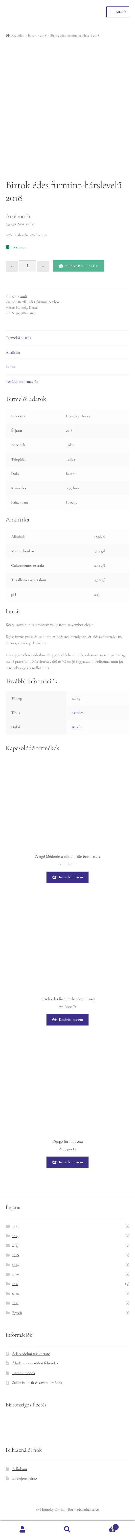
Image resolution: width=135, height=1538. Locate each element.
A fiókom (19, 1468)
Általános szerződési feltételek (35, 1363)
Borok (32, 35)
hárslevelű (55, 302)
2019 (15, 1264)
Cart (104, 1526)
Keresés (67, 1529)
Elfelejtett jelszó (24, 1478)
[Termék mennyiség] (27, 266)
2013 (15, 1226)
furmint (41, 302)
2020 (15, 1274)
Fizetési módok (23, 1372)
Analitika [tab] (13, 352)
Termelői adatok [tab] (18, 337)
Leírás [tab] (10, 366)
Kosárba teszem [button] (71, 877)
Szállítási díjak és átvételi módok (37, 1382)
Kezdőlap (17, 35)
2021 (15, 1283)
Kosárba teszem (82, 265)
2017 (15, 1245)
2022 (15, 1293)
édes (32, 302)
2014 (15, 1235)
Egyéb (17, 1312)
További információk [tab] (22, 381)
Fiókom (22, 1529)
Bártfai (22, 302)
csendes (77, 712)
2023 (15, 1303)
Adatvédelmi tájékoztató (31, 1353)
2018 (43, 35)
